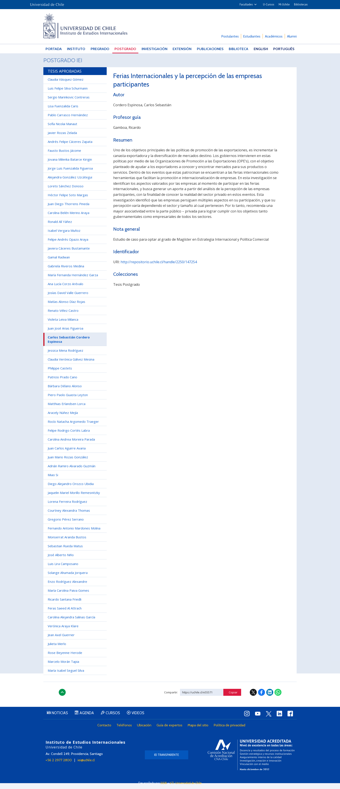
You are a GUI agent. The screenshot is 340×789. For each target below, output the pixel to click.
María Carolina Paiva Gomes (68, 596)
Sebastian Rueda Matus (65, 552)
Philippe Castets (60, 374)
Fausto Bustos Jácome (64, 156)
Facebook (261, 698)
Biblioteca (239, 49)
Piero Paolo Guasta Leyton (68, 401)
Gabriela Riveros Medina (66, 272)
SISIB (163, 783)
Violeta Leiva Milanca (63, 325)
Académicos (274, 36)
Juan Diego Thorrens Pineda (68, 209)
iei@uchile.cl (86, 766)
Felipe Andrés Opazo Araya (68, 245)
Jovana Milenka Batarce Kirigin (70, 165)
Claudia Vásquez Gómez (65, 85)
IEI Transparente (166, 761)
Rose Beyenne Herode (65, 658)
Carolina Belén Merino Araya (68, 218)
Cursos (117, 719)
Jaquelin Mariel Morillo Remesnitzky (74, 498)
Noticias (60, 719)
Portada (54, 49)
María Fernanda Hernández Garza (73, 281)
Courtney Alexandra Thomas (69, 516)
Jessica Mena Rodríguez (65, 356)
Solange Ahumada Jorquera (68, 578)
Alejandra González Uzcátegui (70, 183)
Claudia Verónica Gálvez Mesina (71, 365)
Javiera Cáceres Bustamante (69, 254)
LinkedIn (270, 698)
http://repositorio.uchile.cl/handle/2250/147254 (159, 267)
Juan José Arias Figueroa (65, 334)
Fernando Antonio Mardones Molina (74, 534)
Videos (144, 719)
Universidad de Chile (188, 783)
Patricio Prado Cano (62, 383)
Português (284, 49)
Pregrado (100, 49)
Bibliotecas (301, 4)
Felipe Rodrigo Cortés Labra (69, 436)
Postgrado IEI (66, 63)
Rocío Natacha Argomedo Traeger (73, 427)
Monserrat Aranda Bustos (67, 543)
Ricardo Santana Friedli (64, 605)
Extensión (182, 49)
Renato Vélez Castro (63, 316)
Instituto (76, 49)
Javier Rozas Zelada (62, 138)
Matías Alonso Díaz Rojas (66, 307)
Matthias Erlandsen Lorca (66, 409)
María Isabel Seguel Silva (66, 676)
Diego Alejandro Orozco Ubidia (71, 489)
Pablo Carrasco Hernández (68, 121)
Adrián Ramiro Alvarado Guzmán (71, 472)
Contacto (105, 731)
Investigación (154, 49)
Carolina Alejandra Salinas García (71, 623)
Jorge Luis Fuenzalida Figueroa (70, 174)
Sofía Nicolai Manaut (62, 129)
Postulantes (230, 36)
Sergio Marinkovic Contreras (69, 103)
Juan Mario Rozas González (68, 463)
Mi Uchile (284, 4)
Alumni (292, 36)
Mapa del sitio (198, 731)
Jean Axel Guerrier (61, 641)
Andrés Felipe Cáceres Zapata (70, 147)
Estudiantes (251, 36)
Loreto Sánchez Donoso (65, 192)
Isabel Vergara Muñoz (64, 236)
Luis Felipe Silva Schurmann (68, 94)
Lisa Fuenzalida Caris (63, 112)
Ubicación (145, 731)
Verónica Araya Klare (63, 632)
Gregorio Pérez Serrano (66, 525)
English (261, 49)
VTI (172, 783)
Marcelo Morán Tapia (63, 667)
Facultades (246, 4)
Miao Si (53, 481)
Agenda (89, 719)
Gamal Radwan (59, 263)
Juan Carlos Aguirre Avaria (67, 454)
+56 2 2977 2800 (59, 766)
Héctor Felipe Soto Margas (68, 201)
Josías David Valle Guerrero (68, 298)
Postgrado (125, 49)
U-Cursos (268, 4)
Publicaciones (211, 49)
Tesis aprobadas (65, 77)
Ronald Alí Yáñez (60, 227)
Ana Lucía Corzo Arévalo (65, 290)
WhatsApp (278, 698)
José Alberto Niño (61, 561)
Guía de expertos (170, 731)
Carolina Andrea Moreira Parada (71, 445)
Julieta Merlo (57, 649)
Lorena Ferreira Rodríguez (67, 507)
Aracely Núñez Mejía (63, 418)
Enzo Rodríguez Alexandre (67, 587)
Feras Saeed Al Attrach (65, 614)
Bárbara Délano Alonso (65, 392)
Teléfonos (125, 731)
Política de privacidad (230, 731)
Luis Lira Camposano (63, 569)
